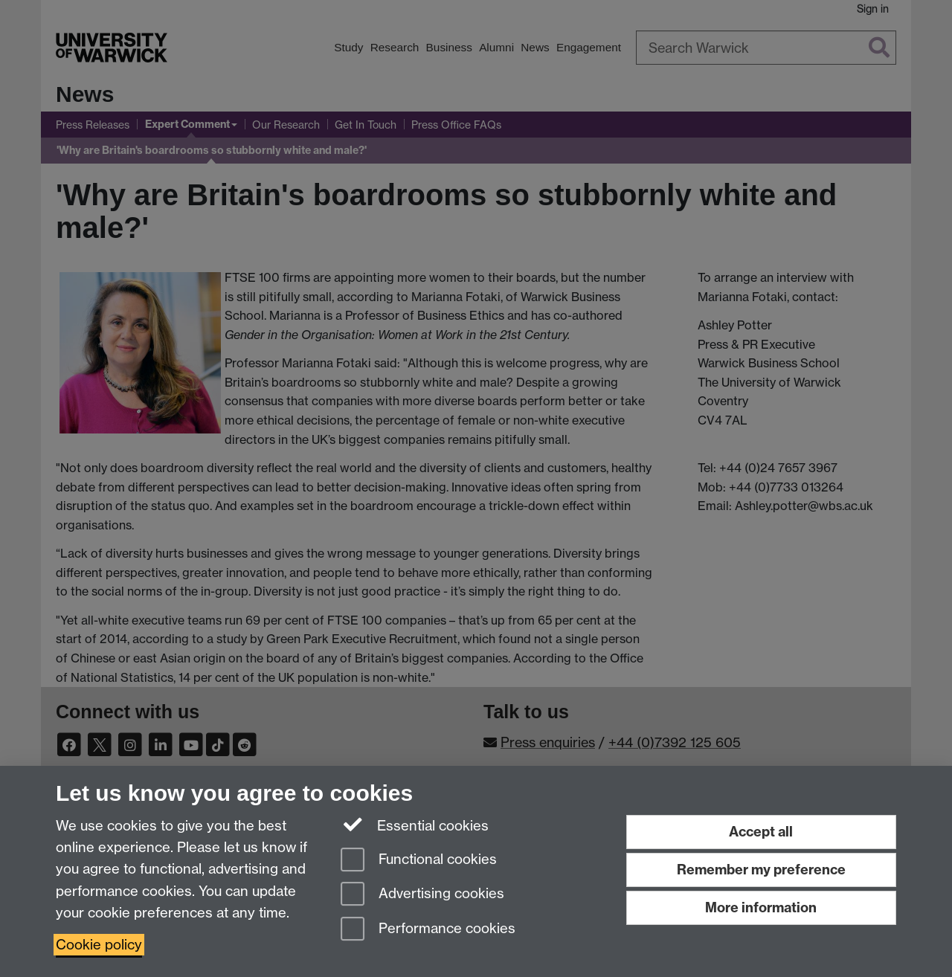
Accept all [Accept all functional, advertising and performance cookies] (761, 831)
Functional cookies (419, 860)
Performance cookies (428, 930)
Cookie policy (99, 944)
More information (761, 907)
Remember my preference (761, 869)
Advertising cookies (422, 895)
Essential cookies (415, 824)
